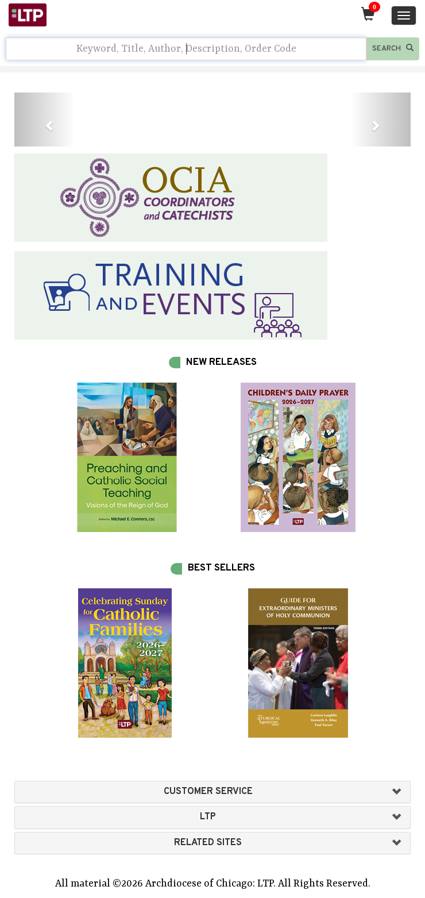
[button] (44, 120)
